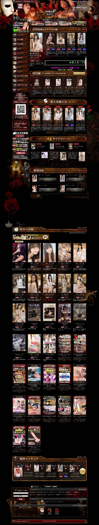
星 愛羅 (70, 45)
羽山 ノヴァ (49, 45)
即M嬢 (70, 494)
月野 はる (64, 263)
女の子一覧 (62, 492)
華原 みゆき (79, 294)
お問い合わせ (43, 501)
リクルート (61, 501)
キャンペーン (54, 492)
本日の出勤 (33, 492)
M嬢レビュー (78, 492)
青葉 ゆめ (57, 121)
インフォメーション (52, 501)
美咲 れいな (49, 263)
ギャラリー (33, 494)
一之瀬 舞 (74, 473)
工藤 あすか (60, 45)
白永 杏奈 (40, 146)
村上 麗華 (46, 87)
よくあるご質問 (34, 501)
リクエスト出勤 (49, 323)
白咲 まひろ (77, 146)
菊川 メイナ (34, 354)
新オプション (79, 323)
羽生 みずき (81, 45)
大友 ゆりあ (50, 473)
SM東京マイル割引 (42, 494)
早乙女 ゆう (46, 121)
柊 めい (57, 87)
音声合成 (34, 323)
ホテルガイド (52, 494)
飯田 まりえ (68, 87)
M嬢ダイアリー (70, 492)
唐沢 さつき (38, 473)
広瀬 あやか (18, 294)
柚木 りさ (33, 294)
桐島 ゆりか (79, 87)
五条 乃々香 (27, 472)
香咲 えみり (34, 263)
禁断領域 (64, 323)
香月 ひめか (80, 121)
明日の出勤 (40, 492)
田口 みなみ (33, 57)
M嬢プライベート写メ (61, 494)
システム (47, 492)
